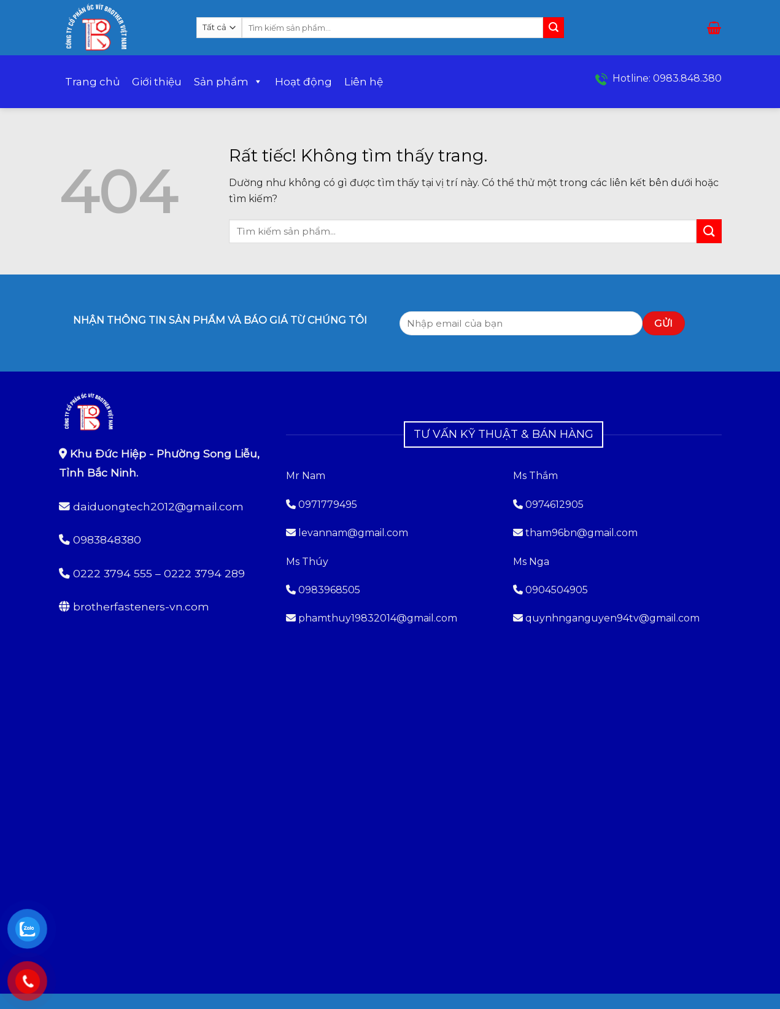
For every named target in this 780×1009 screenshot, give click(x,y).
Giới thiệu (157, 82)
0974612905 (554, 504)
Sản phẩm (228, 82)
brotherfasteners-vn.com (141, 606)
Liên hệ (363, 82)
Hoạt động (303, 82)
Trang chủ (92, 82)
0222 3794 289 (204, 573)
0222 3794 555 (112, 573)
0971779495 (321, 504)
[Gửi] (553, 27)
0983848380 (107, 539)
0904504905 (556, 590)
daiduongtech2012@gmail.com (158, 506)
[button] (714, 27)
